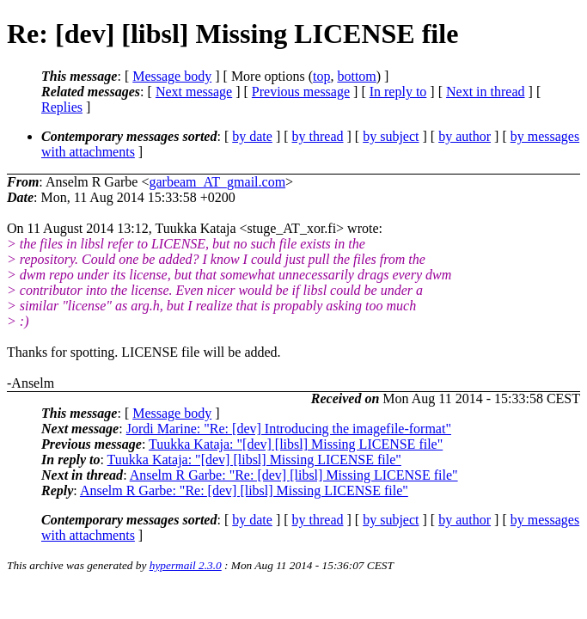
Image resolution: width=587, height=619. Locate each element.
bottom (356, 76)
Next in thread (485, 91)
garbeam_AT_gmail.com (217, 182)
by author (464, 136)
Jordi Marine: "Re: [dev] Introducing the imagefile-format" (288, 428)
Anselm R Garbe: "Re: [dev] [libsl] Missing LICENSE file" (294, 475)
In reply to (398, 91)
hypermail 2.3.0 (186, 565)
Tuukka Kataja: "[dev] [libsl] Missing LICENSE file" (296, 444)
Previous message (301, 91)
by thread (318, 136)
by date (252, 136)
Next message (194, 91)
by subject (391, 136)
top (321, 76)
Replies (62, 107)
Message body (171, 76)
